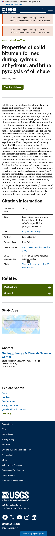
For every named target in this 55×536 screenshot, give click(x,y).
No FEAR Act (7, 455)
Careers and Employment (13, 470)
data (4, 40)
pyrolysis (6, 397)
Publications (10, 287)
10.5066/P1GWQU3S (31, 232)
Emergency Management (13, 480)
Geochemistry (8, 401)
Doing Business (8, 475)
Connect (8, 293)
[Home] (9, 12)
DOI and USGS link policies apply (16, 450)
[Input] (33, 10)
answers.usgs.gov (10, 528)
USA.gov (6, 460)
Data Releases (17, 40)
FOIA (4, 429)
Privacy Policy (8, 440)
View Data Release (12, 87)
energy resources (10, 405)
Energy (5, 393)
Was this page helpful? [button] (33, 533)
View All (6, 414)
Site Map (6, 445)
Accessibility (7, 424)
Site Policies (7, 434)
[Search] (43, 10)
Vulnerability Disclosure (12, 465)
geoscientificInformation (14, 409)
